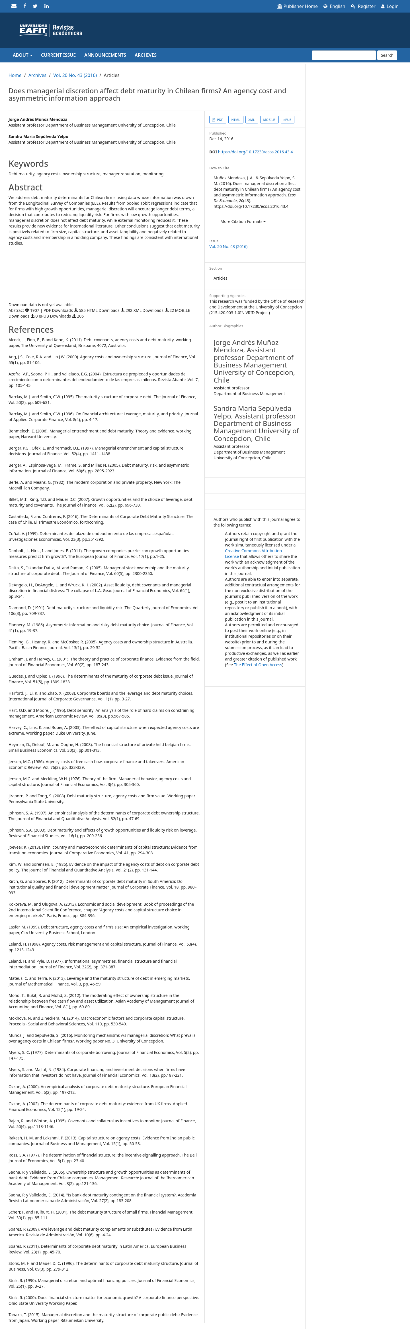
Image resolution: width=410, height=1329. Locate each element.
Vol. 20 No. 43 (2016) (75, 75)
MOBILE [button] (269, 119)
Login (390, 6)
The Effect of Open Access (258, 664)
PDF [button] (220, 119)
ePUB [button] (288, 119)
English (334, 6)
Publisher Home (297, 6)
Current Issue (58, 55)
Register (363, 6)
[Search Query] (344, 55)
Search (387, 55)
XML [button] (251, 119)
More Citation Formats (243, 221)
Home (15, 75)
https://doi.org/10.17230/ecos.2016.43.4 (255, 152)
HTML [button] (236, 119)
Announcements (105, 55)
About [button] (22, 55)
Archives (146, 55)
